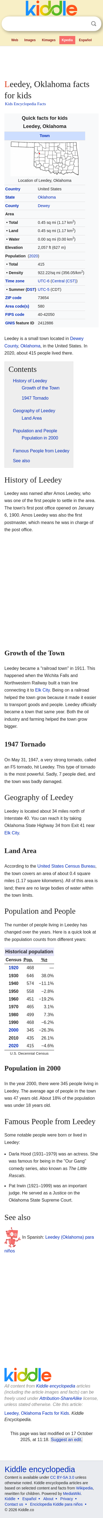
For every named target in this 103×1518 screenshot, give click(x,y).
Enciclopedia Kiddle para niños (56, 1504)
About (48, 1499)
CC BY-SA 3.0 (62, 1477)
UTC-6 (43, 281)
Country (12, 189)
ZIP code (13, 298)
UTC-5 (43, 289)
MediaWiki (72, 1493)
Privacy (66, 1499)
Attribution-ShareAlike (60, 1398)
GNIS (10, 323)
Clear (82, 24)
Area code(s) (17, 306)
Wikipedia (84, 1488)
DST (31, 289)
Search (93, 24)
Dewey (44, 206)
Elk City (42, 690)
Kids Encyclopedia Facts (25, 104)
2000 (14, 1030)
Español (85, 40)
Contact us (14, 1504)
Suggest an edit (66, 1439)
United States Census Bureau (66, 866)
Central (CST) (64, 281)
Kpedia (67, 40)
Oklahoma (47, 197)
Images (30, 40)
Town (45, 135)
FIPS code (14, 314)
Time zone (14, 281)
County (12, 206)
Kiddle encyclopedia (55, 1386)
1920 (14, 967)
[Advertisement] (51, 61)
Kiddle (10, 1499)
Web (14, 40)
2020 (33, 256)
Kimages (48, 40)
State (10, 197)
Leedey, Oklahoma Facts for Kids (36, 1413)
